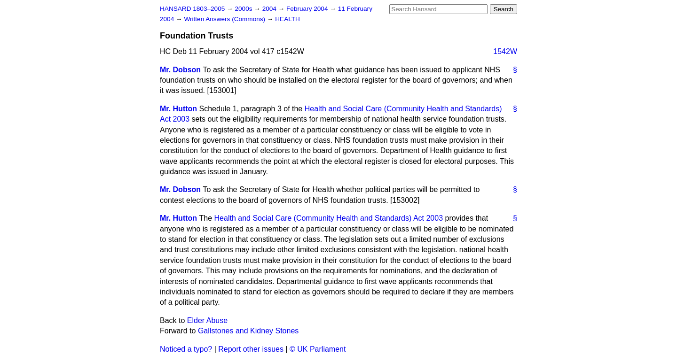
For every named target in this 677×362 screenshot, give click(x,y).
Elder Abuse (207, 320)
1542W (505, 51)
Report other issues (250, 349)
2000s (244, 8)
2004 (270, 8)
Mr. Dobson (180, 70)
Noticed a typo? (186, 349)
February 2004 (308, 8)
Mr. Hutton (178, 109)
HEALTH (287, 19)
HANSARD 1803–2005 (192, 8)
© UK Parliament (318, 349)
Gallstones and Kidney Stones (248, 331)
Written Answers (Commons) (225, 19)
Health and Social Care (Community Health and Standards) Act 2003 (328, 218)
